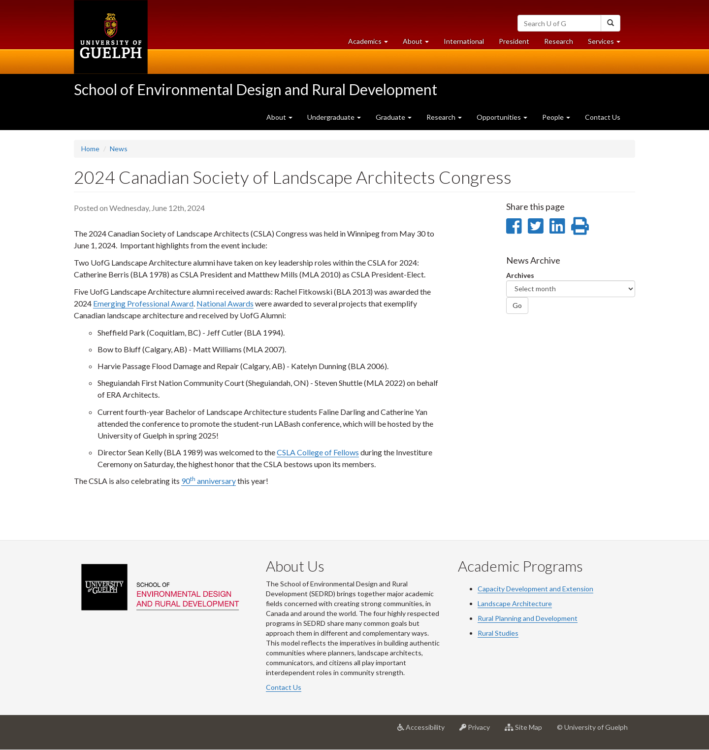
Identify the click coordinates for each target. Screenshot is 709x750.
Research (562, 43)
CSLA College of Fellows (318, 452)
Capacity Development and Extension (535, 588)
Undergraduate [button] (334, 117)
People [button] (556, 117)
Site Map (527, 731)
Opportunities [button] (502, 117)
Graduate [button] (394, 117)
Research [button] (444, 117)
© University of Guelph (592, 727)
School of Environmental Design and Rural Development (255, 89)
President (514, 41)
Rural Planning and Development (528, 618)
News (119, 148)
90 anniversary (208, 480)
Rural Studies (498, 633)
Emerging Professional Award (143, 303)
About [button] (419, 43)
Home (90, 148)
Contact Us (602, 117)
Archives (520, 275)
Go (517, 305)
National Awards (225, 303)
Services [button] (608, 43)
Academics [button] (371, 43)
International (464, 41)
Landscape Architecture (515, 603)
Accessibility (424, 731)
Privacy (478, 731)
